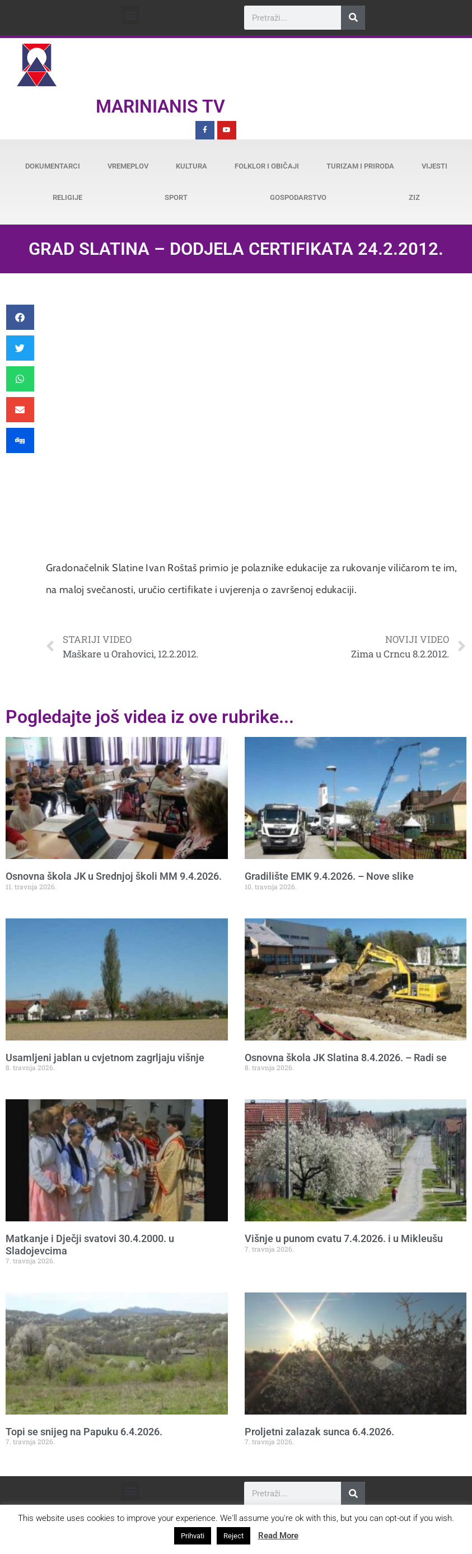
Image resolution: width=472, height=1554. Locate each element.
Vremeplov (128, 166)
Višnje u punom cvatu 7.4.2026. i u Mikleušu (344, 1238)
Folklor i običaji (267, 166)
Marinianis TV (160, 106)
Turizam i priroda (360, 166)
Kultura (191, 166)
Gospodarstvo (298, 197)
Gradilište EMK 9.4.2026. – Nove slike (329, 876)
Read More (278, 1535)
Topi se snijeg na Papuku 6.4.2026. (84, 1432)
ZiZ (414, 197)
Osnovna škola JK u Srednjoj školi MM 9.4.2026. (114, 876)
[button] (130, 15)
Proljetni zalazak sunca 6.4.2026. (319, 1432)
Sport (176, 197)
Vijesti (434, 166)
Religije (67, 197)
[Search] (353, 18)
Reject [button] (233, 1536)
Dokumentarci (52, 166)
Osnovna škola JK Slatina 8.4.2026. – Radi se (346, 1057)
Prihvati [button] (192, 1536)
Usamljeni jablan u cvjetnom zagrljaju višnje (105, 1057)
